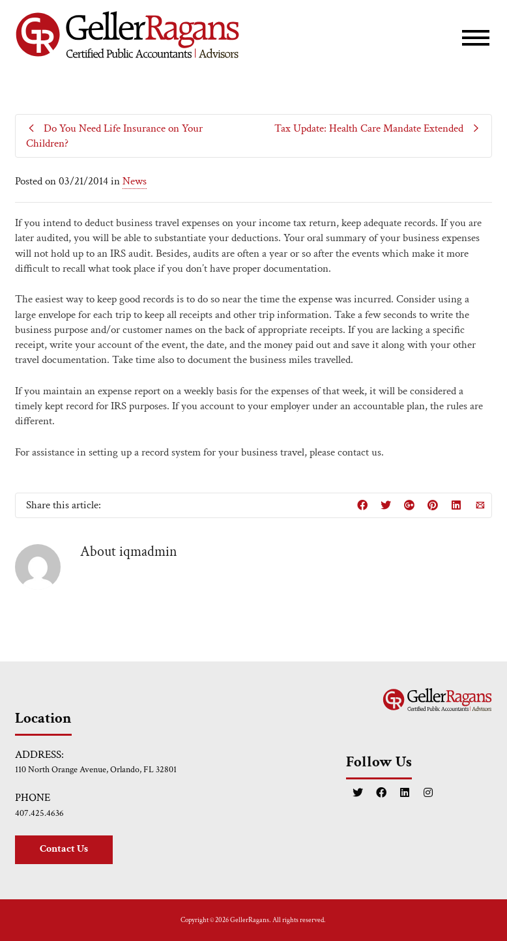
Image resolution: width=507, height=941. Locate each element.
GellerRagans (249, 920)
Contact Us (64, 849)
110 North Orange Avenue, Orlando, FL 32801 (96, 769)
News (135, 181)
